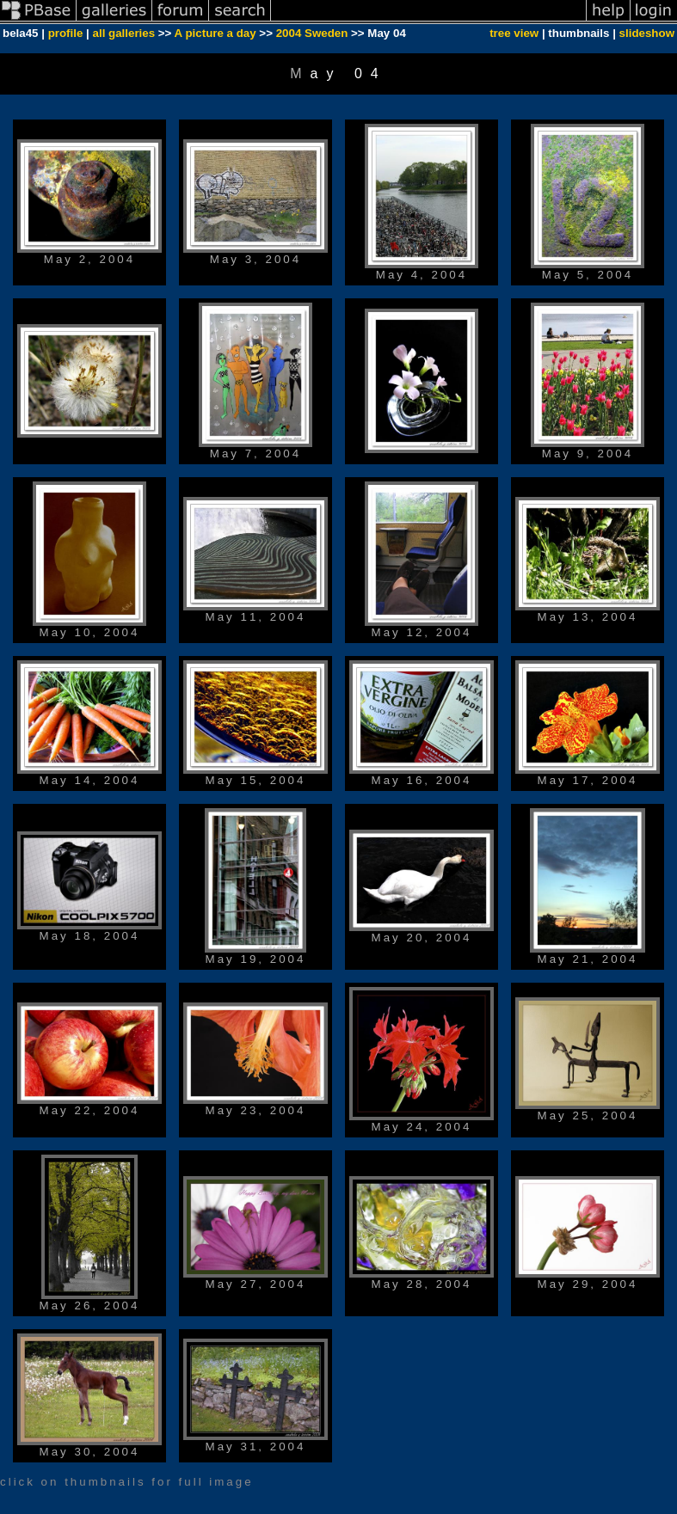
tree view (514, 33)
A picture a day (215, 33)
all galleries (124, 33)
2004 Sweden (312, 33)
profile (65, 33)
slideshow (646, 33)
